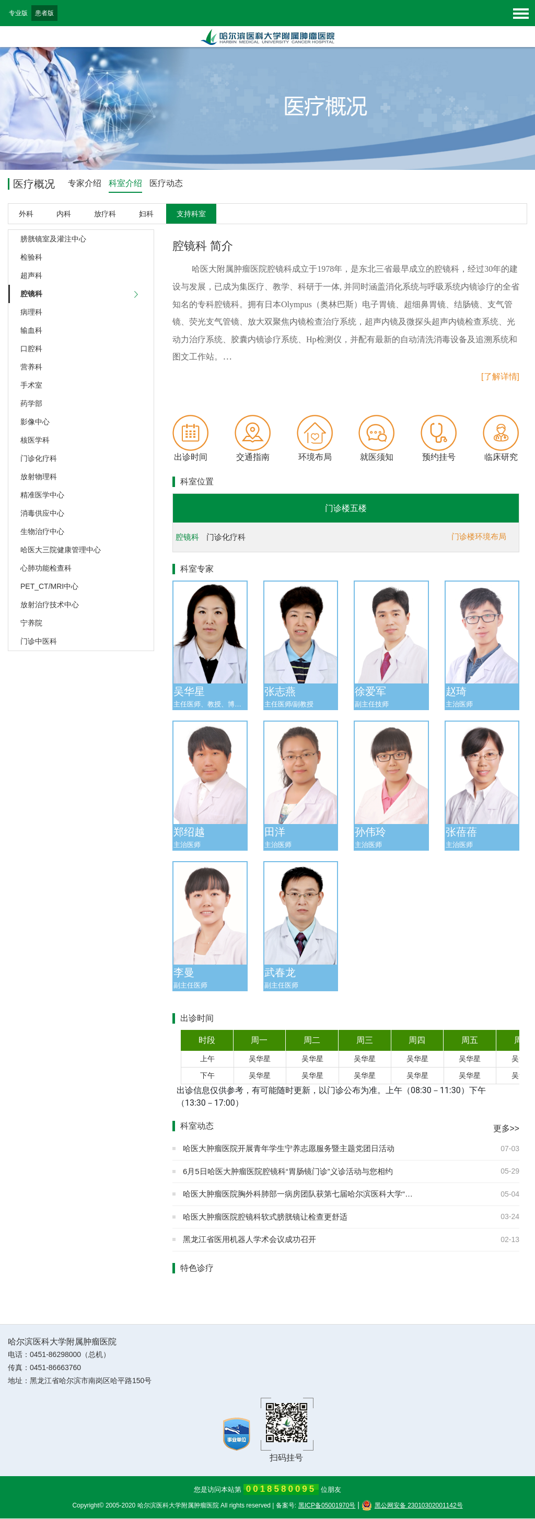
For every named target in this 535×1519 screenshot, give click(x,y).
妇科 (146, 214)
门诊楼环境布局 (478, 537)
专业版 (18, 13)
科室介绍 (125, 183)
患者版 (44, 13)
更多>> (506, 1129)
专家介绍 (84, 183)
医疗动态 (166, 183)
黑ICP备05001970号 (326, 1506)
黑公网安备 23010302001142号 (412, 1506)
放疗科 (105, 214)
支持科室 (191, 214)
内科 (63, 214)
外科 (26, 214)
